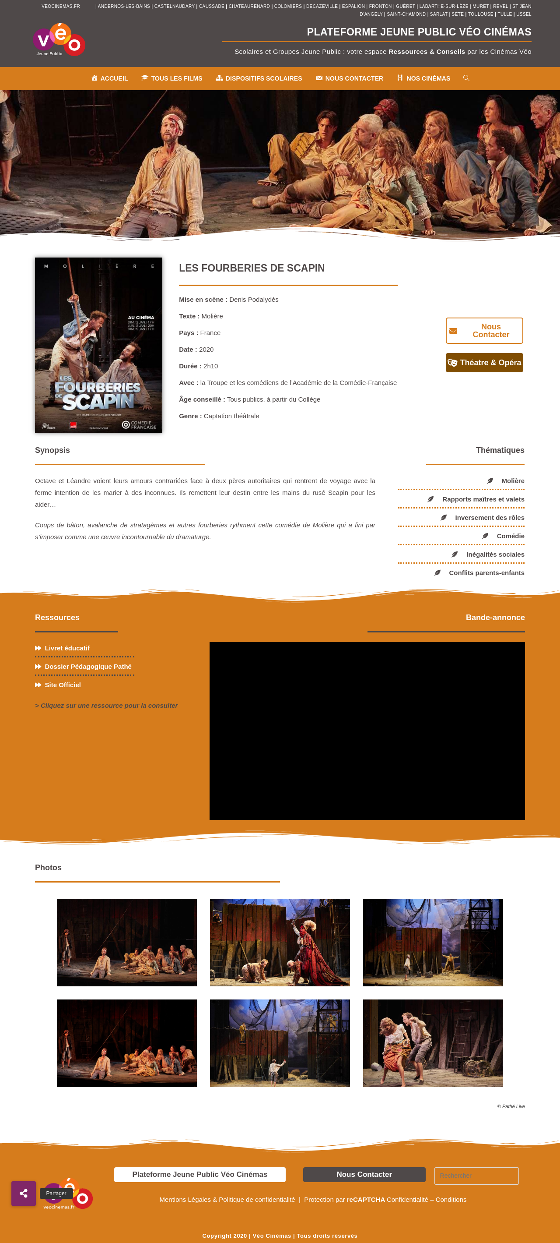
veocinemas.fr (61, 6)
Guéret (405, 6)
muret (481, 6)
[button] (23, 1193)
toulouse (481, 14)
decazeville (322, 6)
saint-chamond (406, 14)
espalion (353, 6)
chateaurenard (250, 6)
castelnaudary (175, 6)
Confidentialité (407, 1199)
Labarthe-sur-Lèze (444, 6)
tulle (506, 14)
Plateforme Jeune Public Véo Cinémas (199, 1174)
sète (459, 14)
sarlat (439, 14)
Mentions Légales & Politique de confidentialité (228, 1199)
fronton (380, 6)
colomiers (288, 6)
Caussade (211, 6)
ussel (524, 14)
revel (500, 6)
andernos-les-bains (124, 6)
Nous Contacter (364, 1174)
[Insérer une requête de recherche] (476, 1176)
